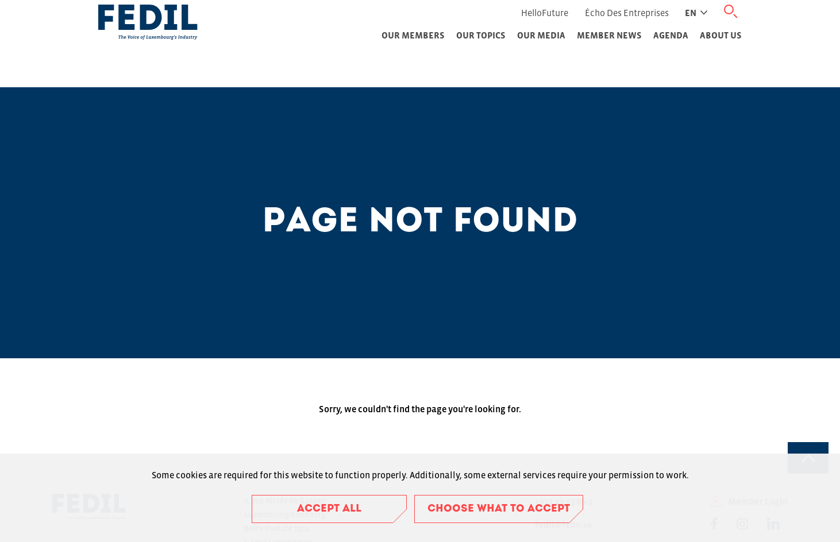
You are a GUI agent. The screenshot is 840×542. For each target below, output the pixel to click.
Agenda (670, 35)
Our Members (413, 35)
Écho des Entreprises (627, 12)
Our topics (481, 35)
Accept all (329, 509)
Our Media (541, 35)
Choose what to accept (498, 509)
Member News (609, 35)
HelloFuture (544, 12)
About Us (721, 35)
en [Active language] (696, 12)
